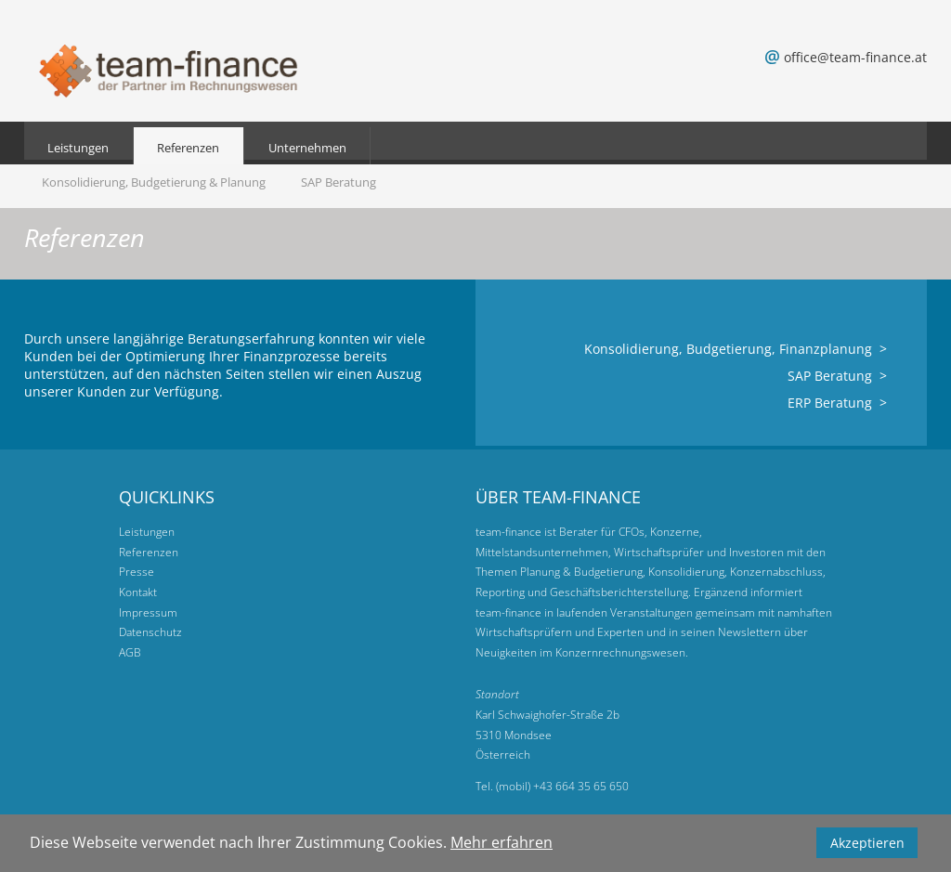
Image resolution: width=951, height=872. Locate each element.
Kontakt (138, 592)
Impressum (148, 612)
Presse (136, 571)
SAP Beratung (338, 182)
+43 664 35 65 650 (581, 786)
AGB (130, 652)
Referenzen (188, 147)
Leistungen (78, 147)
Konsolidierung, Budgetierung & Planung (154, 182)
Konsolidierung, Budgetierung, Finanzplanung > (735, 349)
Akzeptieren (867, 843)
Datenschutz (150, 632)
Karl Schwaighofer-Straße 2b (547, 714)
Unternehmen (307, 147)
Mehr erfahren (501, 842)
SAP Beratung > (837, 375)
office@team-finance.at (855, 57)
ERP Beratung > (837, 402)
